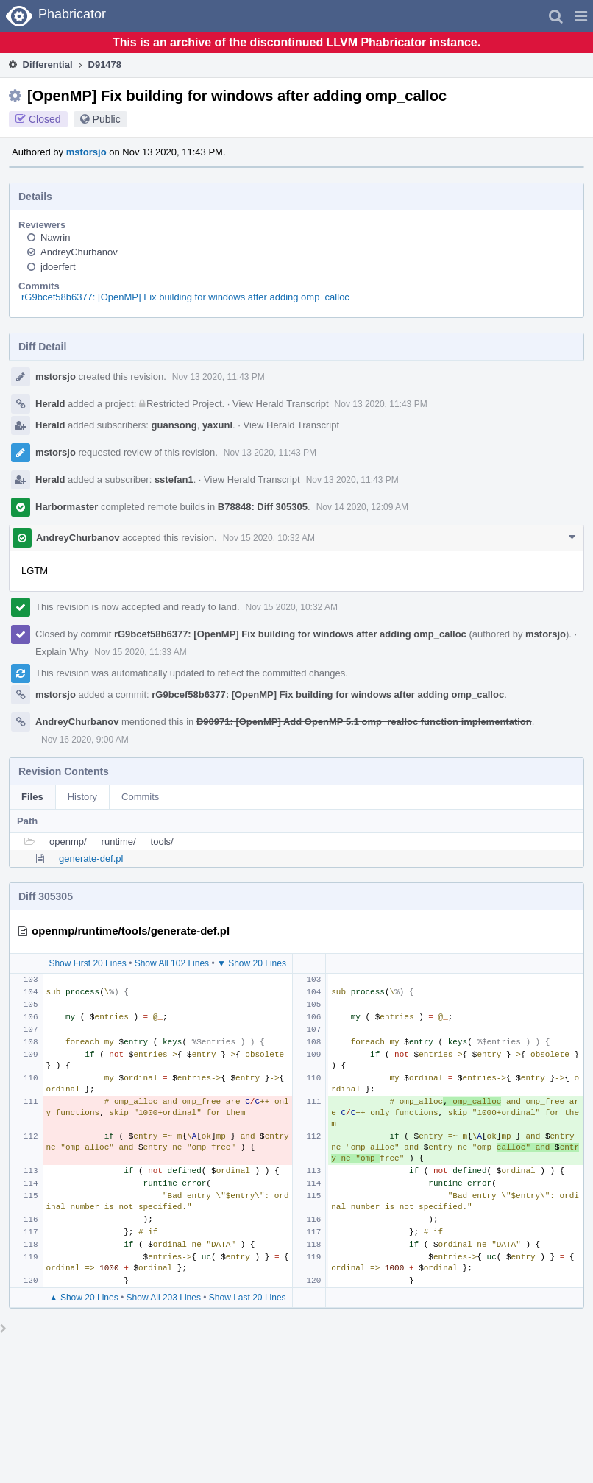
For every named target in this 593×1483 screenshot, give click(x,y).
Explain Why (61, 651)
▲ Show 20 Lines (83, 1297)
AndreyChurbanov (79, 252)
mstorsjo (86, 151)
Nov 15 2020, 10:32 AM (269, 538)
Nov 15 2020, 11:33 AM (140, 652)
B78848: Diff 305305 (263, 506)
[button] (581, 16)
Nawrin (55, 237)
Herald (50, 403)
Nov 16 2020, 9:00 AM (85, 740)
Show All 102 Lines (172, 963)
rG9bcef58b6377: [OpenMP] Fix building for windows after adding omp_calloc (185, 296)
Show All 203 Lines (164, 1297)
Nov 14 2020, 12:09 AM (362, 507)
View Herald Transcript (280, 403)
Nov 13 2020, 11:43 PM (218, 377)
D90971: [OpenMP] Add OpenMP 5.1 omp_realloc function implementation (364, 721)
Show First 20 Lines (87, 963)
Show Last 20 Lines (247, 1297)
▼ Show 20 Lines (251, 963)
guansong (174, 425)
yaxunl (217, 425)
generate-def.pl (91, 858)
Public (107, 119)
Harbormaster (66, 506)
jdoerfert (58, 266)
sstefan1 (174, 479)
